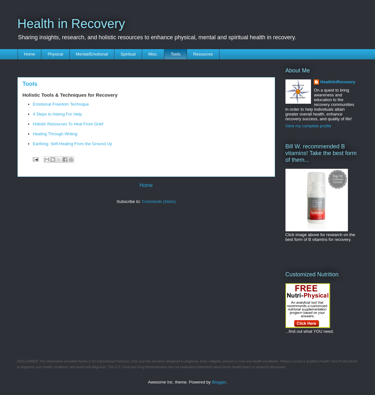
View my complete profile (308, 125)
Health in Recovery (71, 24)
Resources (203, 54)
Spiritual (128, 54)
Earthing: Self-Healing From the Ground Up (72, 143)
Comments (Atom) (159, 201)
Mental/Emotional (92, 54)
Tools (175, 54)
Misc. (153, 54)
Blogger (219, 382)
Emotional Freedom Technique (61, 104)
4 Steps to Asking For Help (57, 114)
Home (29, 54)
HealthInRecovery (337, 81)
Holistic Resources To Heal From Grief (68, 124)
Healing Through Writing (55, 133)
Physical (55, 54)
